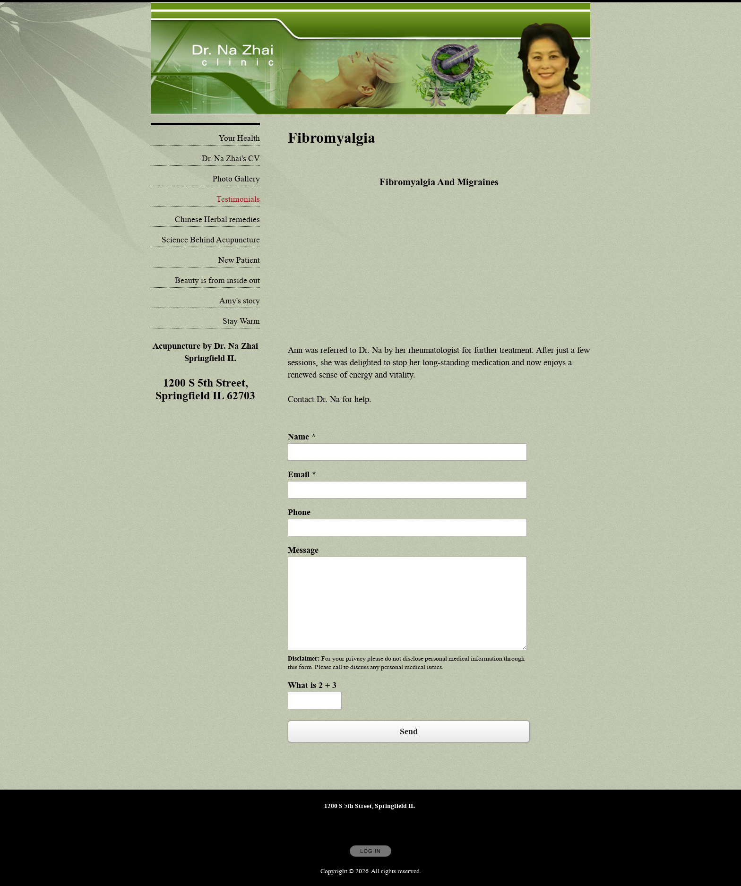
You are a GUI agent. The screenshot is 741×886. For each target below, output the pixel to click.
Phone (299, 512)
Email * (302, 474)
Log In (370, 851)
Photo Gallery (236, 179)
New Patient (239, 260)
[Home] (370, 58)
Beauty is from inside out (217, 280)
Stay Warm (241, 321)
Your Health (239, 138)
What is (312, 685)
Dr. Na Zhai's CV (231, 159)
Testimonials (238, 199)
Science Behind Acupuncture (211, 240)
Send (409, 731)
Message (303, 550)
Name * (302, 436)
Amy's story (239, 301)
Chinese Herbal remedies (217, 220)
